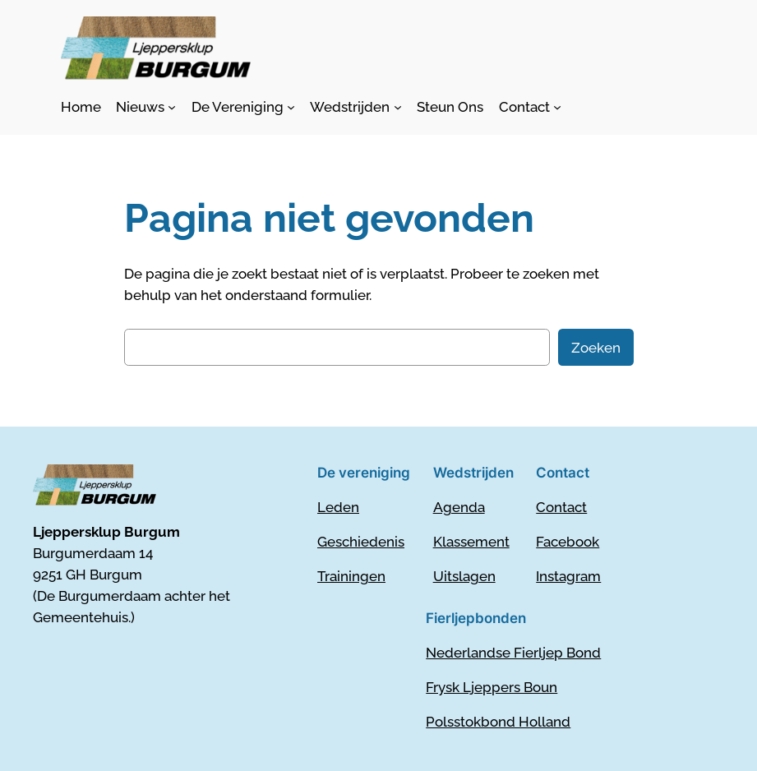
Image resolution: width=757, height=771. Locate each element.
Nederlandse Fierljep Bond (513, 652)
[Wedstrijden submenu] (355, 106)
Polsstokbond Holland (498, 721)
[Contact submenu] (530, 106)
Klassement (471, 541)
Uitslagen (464, 576)
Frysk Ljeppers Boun (491, 687)
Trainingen (351, 576)
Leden (338, 507)
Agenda (459, 507)
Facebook (567, 541)
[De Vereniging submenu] (243, 106)
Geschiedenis (360, 541)
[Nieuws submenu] (146, 106)
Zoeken (596, 347)
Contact (561, 507)
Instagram (568, 576)
